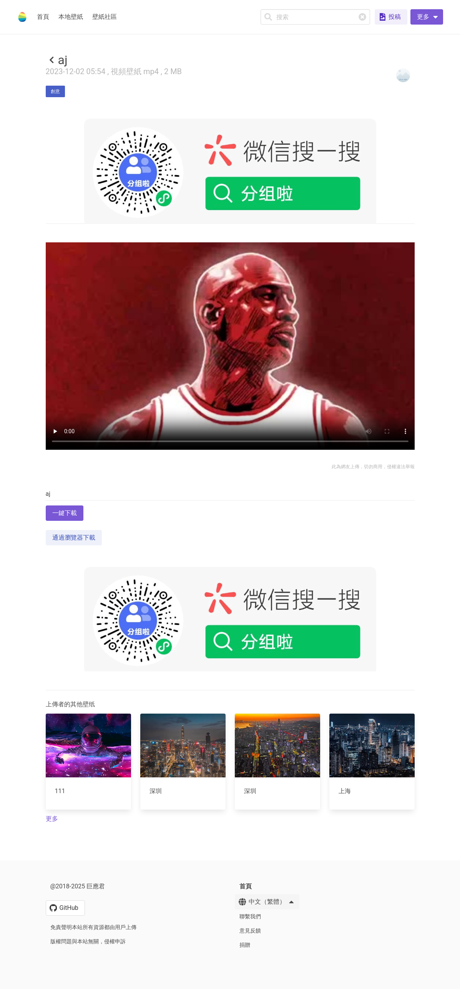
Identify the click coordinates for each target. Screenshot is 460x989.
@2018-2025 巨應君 (77, 886)
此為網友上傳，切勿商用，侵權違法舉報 (373, 466)
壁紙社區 (104, 16)
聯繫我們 (250, 916)
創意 (55, 91)
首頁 (43, 16)
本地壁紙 (70, 16)
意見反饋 (250, 931)
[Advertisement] (230, 728)
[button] (426, 17)
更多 (52, 818)
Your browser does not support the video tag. (230, 346)
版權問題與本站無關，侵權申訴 (88, 941)
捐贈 (244, 945)
